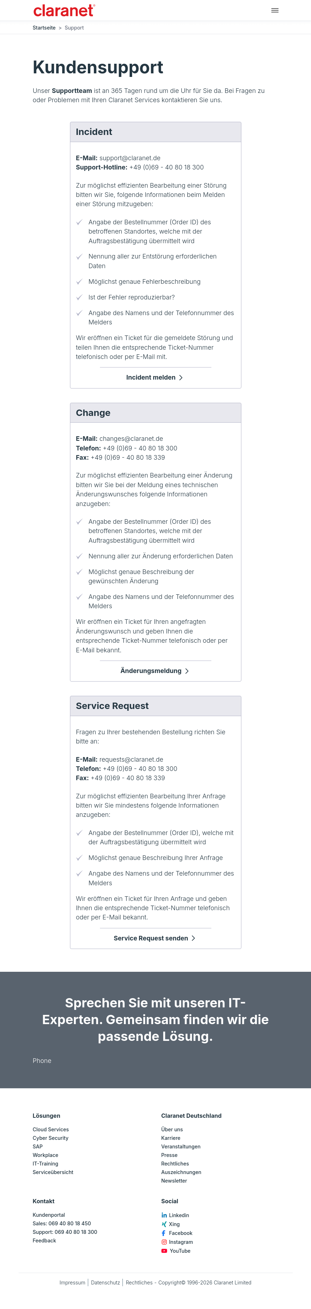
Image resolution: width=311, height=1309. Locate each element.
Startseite (44, 28)
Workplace (46, 1155)
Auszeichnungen (181, 1172)
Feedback (44, 1240)
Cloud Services (51, 1129)
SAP (38, 1146)
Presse (169, 1155)
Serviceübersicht (53, 1172)
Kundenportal (49, 1215)
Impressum (72, 1282)
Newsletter (174, 1181)
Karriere (171, 1138)
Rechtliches (175, 1164)
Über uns (172, 1129)
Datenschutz (105, 1282)
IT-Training (46, 1164)
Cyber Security (51, 1138)
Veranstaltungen (181, 1146)
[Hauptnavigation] (275, 10)
